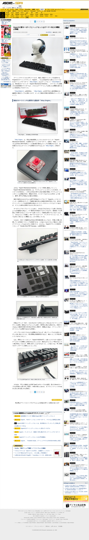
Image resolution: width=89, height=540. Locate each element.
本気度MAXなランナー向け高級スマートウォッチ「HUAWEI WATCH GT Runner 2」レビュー (79, 428)
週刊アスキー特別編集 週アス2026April (6, 23)
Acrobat (41, 514)
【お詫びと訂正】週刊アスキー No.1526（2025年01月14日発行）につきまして (76, 492)
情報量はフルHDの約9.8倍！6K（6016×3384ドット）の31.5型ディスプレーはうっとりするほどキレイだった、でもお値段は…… (78, 76)
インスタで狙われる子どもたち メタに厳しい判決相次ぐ (31, 453)
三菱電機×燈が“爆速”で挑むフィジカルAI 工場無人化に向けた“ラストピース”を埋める (79, 113)
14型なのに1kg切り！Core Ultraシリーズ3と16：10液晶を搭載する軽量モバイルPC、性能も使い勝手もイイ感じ (78, 31)
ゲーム (63, 9)
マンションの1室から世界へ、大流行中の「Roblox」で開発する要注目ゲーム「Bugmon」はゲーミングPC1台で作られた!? (79, 124)
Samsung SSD (26, 517)
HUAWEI (41, 14)
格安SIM (9, 11)
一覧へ (86, 483)
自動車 (33, 9)
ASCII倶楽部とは (7, 81)
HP (41, 12)
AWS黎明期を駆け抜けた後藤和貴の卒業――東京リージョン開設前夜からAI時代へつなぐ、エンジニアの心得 (79, 416)
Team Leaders (45, 519)
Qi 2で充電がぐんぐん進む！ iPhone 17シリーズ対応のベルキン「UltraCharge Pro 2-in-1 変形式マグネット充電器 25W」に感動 (78, 183)
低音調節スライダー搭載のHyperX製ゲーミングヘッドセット (38, 416)
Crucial (36, 14)
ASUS (37, 12)
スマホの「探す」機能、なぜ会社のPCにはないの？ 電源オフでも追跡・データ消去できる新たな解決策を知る (78, 145)
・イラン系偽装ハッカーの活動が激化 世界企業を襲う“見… (5, 78)
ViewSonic (46, 14)
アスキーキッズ (3, 11)
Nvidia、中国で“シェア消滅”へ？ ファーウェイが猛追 (30, 448)
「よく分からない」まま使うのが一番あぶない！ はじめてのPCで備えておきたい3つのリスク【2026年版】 (78, 348)
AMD (12, 14)
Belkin (51, 14)
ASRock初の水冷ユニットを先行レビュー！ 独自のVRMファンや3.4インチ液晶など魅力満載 (78, 404)
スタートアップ (57, 9)
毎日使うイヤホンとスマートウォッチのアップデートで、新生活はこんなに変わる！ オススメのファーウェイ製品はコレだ (79, 306)
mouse (12, 12)
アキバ (48, 9)
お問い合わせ (54, 526)
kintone (38, 514)
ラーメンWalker (18, 522)
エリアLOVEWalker (25, 522)
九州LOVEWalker (55, 522)
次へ (42, 21)
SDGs (45, 11)
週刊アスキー (26, 11)
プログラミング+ (40, 11)
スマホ (52, 9)
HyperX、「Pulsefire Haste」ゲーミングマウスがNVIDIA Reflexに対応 (41, 440)
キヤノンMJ (12, 17)
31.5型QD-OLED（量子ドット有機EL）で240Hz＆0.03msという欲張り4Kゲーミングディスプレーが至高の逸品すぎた (79, 395)
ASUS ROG (17, 14)
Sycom (22, 12)
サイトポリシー (29, 526)
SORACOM (39, 517)
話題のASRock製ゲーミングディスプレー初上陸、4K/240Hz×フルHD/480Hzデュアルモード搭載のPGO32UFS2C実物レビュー (78, 294)
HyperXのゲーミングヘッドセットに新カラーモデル (35, 428)
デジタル (21, 9)
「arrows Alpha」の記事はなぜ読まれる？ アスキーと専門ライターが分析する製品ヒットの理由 (78, 154)
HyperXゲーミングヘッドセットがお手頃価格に (32, 437)
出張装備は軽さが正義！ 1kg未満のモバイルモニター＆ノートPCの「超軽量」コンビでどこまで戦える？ (78, 448)
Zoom (59, 514)
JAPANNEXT (17, 17)
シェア (28, 34)
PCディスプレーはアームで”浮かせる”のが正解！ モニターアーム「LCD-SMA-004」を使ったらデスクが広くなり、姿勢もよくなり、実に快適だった (78, 315)
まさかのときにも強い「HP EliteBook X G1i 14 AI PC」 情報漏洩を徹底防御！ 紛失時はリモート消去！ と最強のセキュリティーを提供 (79, 220)
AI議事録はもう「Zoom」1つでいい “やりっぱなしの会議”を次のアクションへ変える (78, 55)
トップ (2, 9)
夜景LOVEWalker (48, 522)
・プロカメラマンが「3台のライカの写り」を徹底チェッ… (5, 65)
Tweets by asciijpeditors (69, 20)
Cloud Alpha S (56, 81)
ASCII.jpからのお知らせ (69, 483)
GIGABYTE (22, 14)
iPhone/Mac (28, 9)
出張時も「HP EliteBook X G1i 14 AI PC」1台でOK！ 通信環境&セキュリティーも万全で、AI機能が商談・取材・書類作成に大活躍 (78, 208)
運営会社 (48, 526)
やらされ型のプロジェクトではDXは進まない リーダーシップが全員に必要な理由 (78, 66)
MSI (32, 12)
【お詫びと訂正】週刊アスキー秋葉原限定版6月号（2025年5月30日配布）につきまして (76, 489)
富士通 (7, 12)
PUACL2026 (53, 11)
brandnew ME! (27, 17)
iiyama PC (42, 512)
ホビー (37, 9)
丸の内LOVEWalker (63, 522)
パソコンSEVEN (27, 12)
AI (5, 9)
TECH (16, 9)
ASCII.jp (7, 3)
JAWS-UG (34, 514)
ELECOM (7, 14)
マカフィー (7, 17)
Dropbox (44, 517)
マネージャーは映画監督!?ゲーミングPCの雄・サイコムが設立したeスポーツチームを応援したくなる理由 (78, 384)
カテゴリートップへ (57, 400)
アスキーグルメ (21, 11)
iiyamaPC (17, 12)
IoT (8, 9)
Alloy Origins (33, 81)
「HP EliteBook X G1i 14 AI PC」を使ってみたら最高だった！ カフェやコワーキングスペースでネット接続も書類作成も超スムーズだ (79, 196)
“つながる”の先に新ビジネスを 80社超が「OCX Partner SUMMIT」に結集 (78, 329)
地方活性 (48, 11)
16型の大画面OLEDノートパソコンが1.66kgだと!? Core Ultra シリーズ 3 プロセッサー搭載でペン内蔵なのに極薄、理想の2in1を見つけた (79, 283)
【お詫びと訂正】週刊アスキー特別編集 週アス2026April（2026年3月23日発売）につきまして (75, 486)
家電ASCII (14, 11)
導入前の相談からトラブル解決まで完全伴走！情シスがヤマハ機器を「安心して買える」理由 (78, 459)
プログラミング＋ (52, 519)
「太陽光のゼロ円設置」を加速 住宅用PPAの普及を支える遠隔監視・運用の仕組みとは (78, 233)
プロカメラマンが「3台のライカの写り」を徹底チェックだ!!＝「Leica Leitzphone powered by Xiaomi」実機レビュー (48, 450)
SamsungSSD (26, 14)
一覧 (38, 35)
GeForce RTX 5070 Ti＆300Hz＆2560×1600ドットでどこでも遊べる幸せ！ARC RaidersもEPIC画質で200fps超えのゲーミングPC (79, 43)
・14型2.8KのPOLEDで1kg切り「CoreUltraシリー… (5, 74)
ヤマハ (56, 514)
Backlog (50, 517)
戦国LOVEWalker (70, 522)
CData (47, 517)
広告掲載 (60, 526)
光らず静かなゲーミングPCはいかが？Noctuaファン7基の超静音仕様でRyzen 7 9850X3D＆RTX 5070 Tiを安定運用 (78, 339)
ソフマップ (22, 17)
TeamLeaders (33, 11)
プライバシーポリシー (39, 526)
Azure (50, 514)
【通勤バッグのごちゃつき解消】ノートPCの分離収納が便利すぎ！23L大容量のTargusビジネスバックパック (78, 88)
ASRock (31, 14)
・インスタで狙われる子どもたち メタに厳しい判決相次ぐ (5, 70)
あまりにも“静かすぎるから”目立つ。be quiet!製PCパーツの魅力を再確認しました (79, 469)
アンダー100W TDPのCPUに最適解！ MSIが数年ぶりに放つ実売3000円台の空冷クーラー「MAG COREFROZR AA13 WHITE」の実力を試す (78, 258)
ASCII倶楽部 (84, 9)
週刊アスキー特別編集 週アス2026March (6, 41)
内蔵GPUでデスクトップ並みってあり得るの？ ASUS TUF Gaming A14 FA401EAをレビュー (79, 136)
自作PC (18, 3)
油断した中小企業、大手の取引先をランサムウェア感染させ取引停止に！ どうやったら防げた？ (78, 360)
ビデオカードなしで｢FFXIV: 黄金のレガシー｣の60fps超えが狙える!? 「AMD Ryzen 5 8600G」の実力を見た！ (78, 478)
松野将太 (50, 32)
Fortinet (54, 517)
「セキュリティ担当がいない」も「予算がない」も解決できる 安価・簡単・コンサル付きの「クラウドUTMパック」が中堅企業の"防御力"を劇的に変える (78, 101)
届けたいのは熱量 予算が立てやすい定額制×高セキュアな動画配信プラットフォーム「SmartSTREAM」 (78, 271)
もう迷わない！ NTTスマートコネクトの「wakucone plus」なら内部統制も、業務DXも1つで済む (78, 372)
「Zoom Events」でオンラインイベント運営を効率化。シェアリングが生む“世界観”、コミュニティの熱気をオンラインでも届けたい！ (78, 245)
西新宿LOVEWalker (40, 522)
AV (45, 9)
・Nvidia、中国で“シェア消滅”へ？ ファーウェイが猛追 (5, 61)
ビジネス (12, 9)
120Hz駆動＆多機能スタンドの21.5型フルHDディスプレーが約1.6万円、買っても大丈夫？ (78, 174)
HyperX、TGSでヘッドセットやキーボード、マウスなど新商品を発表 (40, 419)
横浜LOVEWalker (32, 522)
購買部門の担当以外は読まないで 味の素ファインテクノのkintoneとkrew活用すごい (79, 165)
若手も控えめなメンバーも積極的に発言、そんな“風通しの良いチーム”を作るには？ (78, 439)
